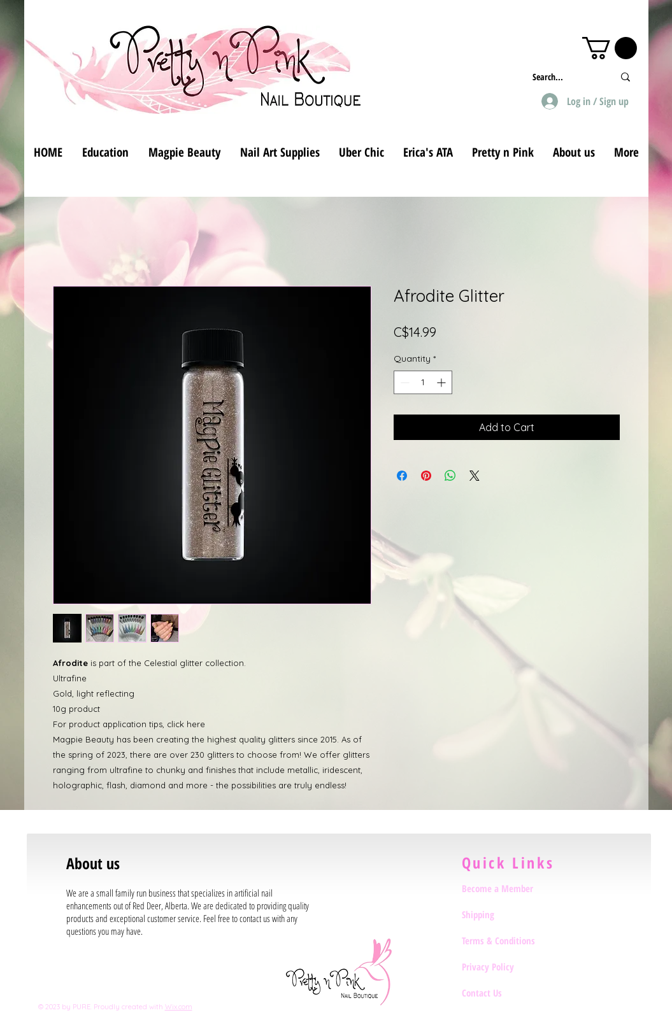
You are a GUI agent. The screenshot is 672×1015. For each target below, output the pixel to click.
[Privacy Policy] (507, 966)
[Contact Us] (507, 992)
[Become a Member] (507, 888)
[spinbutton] (422, 382)
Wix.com (178, 1006)
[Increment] (442, 382)
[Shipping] (507, 914)
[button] (609, 48)
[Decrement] (403, 382)
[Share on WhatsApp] (450, 475)
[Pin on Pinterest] (426, 475)
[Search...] (563, 76)
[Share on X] (474, 475)
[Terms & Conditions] (507, 940)
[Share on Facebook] (402, 475)
